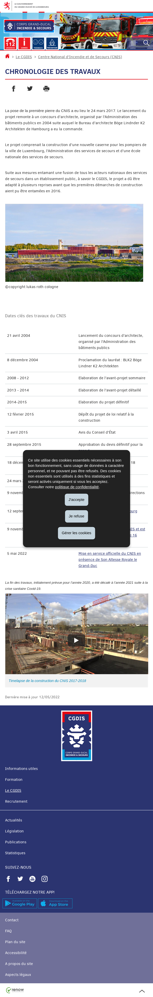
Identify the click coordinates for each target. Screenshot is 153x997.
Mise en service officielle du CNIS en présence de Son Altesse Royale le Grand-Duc (110, 559)
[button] (133, 43)
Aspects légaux (18, 974)
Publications (15, 842)
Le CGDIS (24, 56)
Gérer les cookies (76, 533)
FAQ (8, 930)
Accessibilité (16, 952)
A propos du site (19, 963)
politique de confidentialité (77, 487)
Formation (14, 779)
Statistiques (15, 853)
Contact (11, 920)
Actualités (13, 820)
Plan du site (15, 941)
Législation (14, 831)
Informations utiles (21, 768)
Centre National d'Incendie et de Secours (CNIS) (80, 56)
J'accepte (77, 499)
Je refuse (76, 516)
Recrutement (16, 801)
